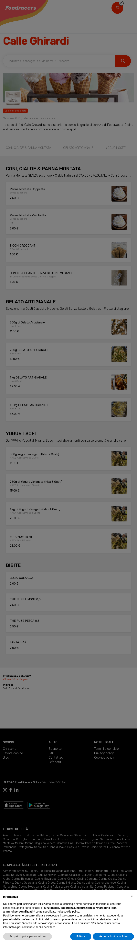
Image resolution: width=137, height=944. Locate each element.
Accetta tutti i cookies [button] (113, 936)
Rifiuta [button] (81, 936)
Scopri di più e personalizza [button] (27, 936)
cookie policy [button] (71, 911)
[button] (132, 896)
